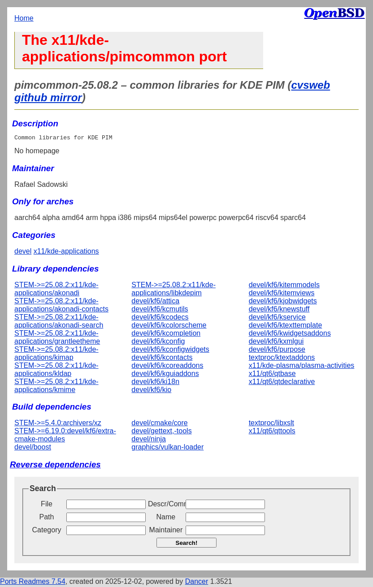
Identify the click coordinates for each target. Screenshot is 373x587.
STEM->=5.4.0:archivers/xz (57, 424)
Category (46, 531)
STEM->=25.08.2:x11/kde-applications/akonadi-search (58, 322)
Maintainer (166, 531)
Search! (187, 544)
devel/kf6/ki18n (155, 383)
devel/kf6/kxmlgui (276, 342)
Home (24, 18)
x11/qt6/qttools (272, 432)
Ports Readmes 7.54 (32, 583)
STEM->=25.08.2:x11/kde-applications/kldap (56, 371)
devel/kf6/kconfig (158, 342)
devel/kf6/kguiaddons (165, 375)
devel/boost (32, 448)
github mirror (48, 97)
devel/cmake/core (159, 424)
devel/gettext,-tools (161, 432)
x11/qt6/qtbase (272, 375)
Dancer (196, 583)
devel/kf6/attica (155, 302)
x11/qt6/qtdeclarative (282, 383)
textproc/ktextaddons (282, 359)
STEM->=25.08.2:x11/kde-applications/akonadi (56, 290)
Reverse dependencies (55, 465)
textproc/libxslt (271, 424)
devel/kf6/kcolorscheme (168, 326)
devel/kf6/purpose (277, 350)
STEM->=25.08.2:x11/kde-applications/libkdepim (173, 290)
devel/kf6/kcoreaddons (167, 367)
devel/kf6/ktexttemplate (285, 326)
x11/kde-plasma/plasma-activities (302, 367)
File (46, 505)
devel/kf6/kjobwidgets (283, 302)
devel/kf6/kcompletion (165, 334)
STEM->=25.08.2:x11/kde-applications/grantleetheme (57, 338)
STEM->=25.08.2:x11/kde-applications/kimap (56, 355)
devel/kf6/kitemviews (282, 294)
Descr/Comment (166, 505)
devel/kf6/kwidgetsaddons (290, 334)
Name (166, 518)
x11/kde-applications (66, 252)
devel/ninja (148, 440)
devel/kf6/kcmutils (159, 310)
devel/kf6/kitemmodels (284, 286)
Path (46, 518)
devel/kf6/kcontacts (161, 359)
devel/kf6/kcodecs (159, 318)
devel (22, 252)
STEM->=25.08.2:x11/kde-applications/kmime (56, 387)
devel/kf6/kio (151, 391)
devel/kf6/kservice (277, 318)
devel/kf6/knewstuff (279, 310)
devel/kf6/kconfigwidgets (170, 350)
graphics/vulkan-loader (167, 448)
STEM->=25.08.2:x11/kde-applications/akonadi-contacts (61, 306)
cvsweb (310, 85)
